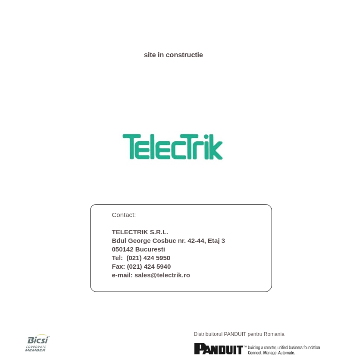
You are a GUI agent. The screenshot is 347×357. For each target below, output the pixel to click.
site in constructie (173, 55)
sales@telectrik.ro (162, 275)
